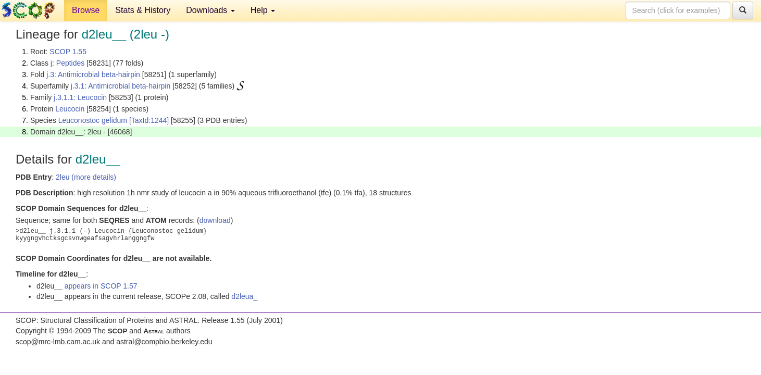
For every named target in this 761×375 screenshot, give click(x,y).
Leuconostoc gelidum (92, 120)
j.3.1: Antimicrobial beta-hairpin (120, 86)
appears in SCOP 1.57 (101, 286)
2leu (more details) (86, 177)
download (215, 220)
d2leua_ (244, 296)
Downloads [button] (210, 10)
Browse (85, 10)
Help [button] (263, 10)
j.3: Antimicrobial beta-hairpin (93, 74)
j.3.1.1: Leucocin (80, 97)
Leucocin (69, 109)
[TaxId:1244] (149, 120)
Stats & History (142, 10)
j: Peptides (67, 63)
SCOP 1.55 (67, 51)
